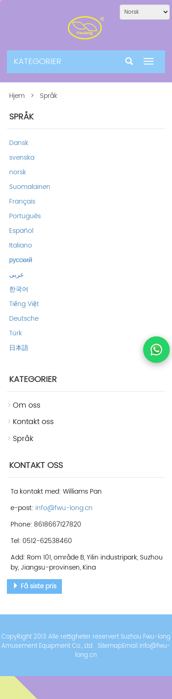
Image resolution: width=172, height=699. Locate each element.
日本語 (18, 348)
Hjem (17, 96)
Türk (15, 333)
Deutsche (24, 318)
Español (21, 231)
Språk (23, 439)
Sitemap (110, 646)
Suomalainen (29, 187)
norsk (17, 172)
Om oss (26, 405)
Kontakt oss (33, 422)
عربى (16, 274)
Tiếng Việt (24, 304)
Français (22, 201)
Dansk (18, 143)
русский (20, 260)
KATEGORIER (37, 61)
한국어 (18, 289)
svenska (21, 157)
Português (25, 216)
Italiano (20, 245)
